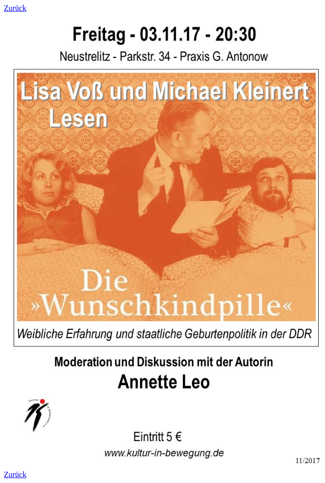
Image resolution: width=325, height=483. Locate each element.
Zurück (15, 8)
